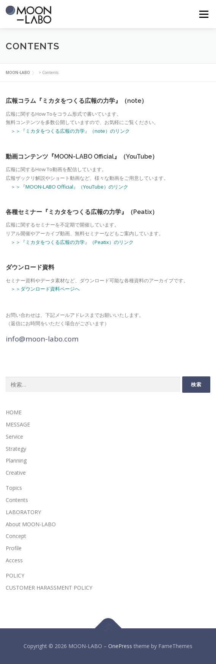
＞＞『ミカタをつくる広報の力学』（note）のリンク (70, 130)
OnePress (120, 646)
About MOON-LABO (31, 524)
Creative (16, 472)
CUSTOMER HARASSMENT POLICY (49, 587)
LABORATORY (23, 512)
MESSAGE (18, 424)
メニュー (203, 14)
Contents (17, 500)
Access (14, 560)
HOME (14, 412)
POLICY (15, 575)
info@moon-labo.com (42, 338)
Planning (16, 460)
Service (14, 436)
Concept (16, 536)
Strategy (16, 448)
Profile (14, 548)
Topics (14, 487)
